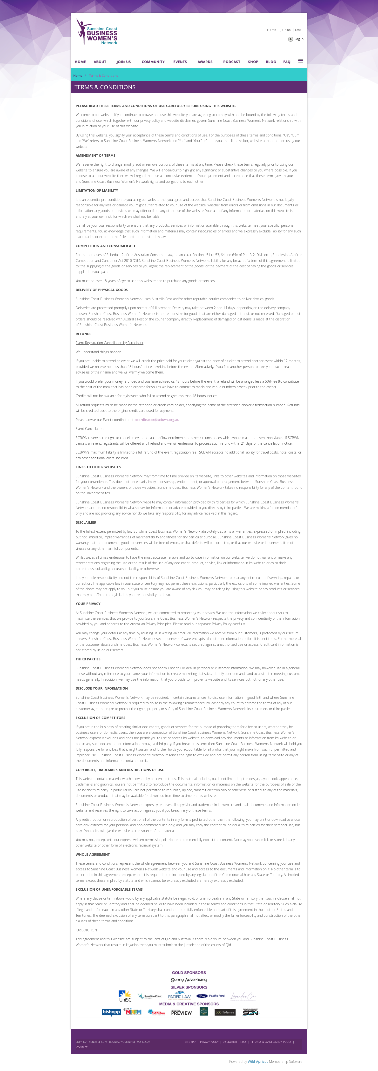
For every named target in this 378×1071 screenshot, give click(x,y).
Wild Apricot (258, 1061)
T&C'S (243, 1042)
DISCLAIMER (230, 1042)
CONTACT (82, 1047)
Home (271, 29)
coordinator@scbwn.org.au (157, 419)
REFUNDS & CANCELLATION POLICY (271, 1042)
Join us (285, 29)
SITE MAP (190, 1042)
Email (299, 29)
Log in (299, 39)
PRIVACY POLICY (209, 1042)
